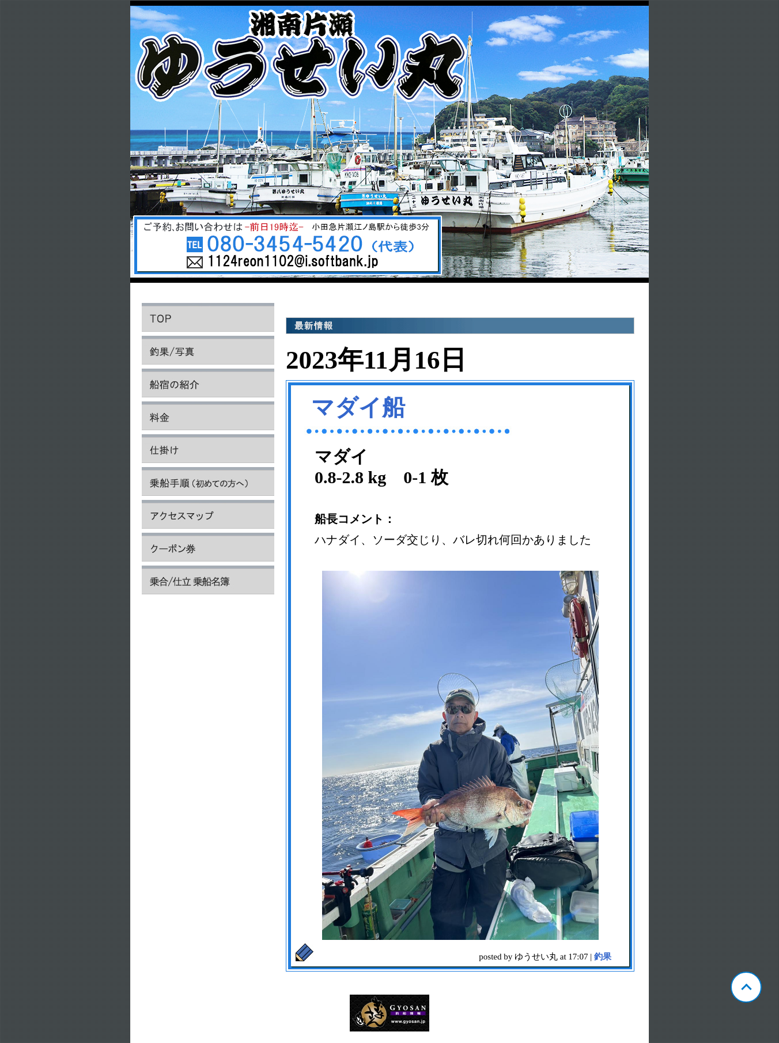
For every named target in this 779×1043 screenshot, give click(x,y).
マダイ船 (358, 407)
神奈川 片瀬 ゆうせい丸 (389, 145)
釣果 (602, 956)
